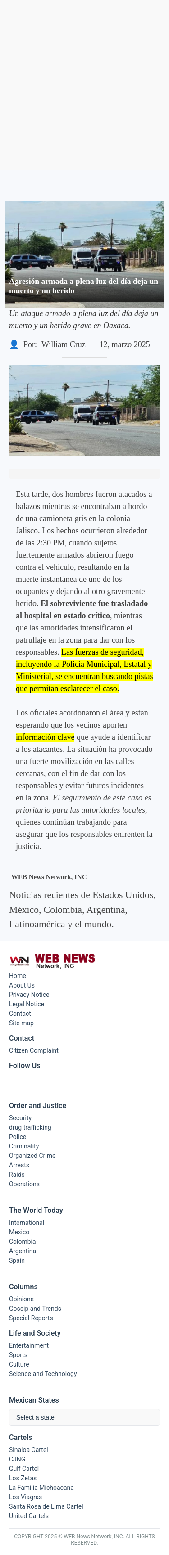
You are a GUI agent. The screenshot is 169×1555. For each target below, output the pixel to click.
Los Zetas (23, 1478)
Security (20, 1118)
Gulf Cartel (24, 1468)
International (26, 1222)
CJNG (17, 1459)
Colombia (22, 1241)
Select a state (35, 1417)
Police (17, 1136)
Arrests (19, 1165)
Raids (17, 1174)
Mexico (19, 1232)
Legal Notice (26, 1004)
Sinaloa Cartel (28, 1449)
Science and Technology (43, 1373)
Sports (18, 1354)
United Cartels (29, 1515)
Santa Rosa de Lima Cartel (46, 1506)
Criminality (24, 1146)
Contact (20, 1013)
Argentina (22, 1251)
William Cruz (63, 344)
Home (17, 975)
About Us (22, 985)
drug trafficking (30, 1127)
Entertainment (29, 1345)
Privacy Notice (29, 994)
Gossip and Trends (35, 1308)
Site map (21, 1023)
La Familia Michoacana (41, 1487)
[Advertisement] (84, 84)
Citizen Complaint (34, 1050)
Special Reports (31, 1318)
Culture (19, 1364)
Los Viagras (25, 1497)
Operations (24, 1184)
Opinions (21, 1299)
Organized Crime (32, 1155)
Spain (17, 1260)
